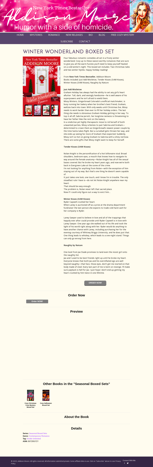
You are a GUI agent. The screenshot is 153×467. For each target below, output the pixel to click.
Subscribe (67, 41)
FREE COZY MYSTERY (122, 34)
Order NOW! (37, 301)
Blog (102, 34)
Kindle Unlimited (34, 439)
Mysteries (36, 34)
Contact (84, 41)
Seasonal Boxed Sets (38, 433)
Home (20, 34)
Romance (54, 34)
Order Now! (95, 283)
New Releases (74, 34)
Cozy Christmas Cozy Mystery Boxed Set (30, 405)
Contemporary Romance (39, 436)
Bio (91, 34)
